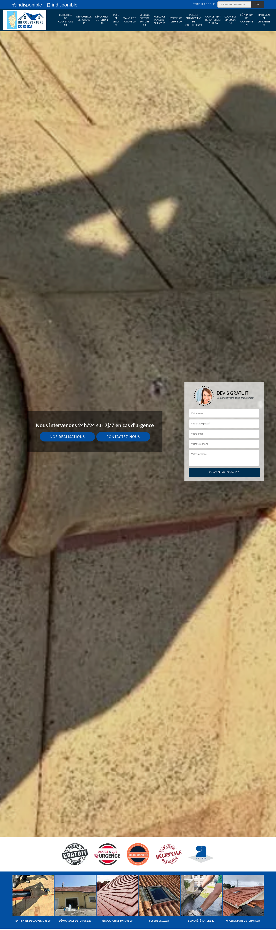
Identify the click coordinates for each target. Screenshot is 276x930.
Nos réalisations (67, 436)
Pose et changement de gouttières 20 (193, 20)
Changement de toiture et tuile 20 (213, 20)
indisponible (27, 5)
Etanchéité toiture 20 (129, 20)
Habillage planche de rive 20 (159, 20)
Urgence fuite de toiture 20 (144, 20)
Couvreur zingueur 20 (230, 20)
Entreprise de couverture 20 (65, 20)
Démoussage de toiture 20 (84, 20)
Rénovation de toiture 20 (102, 20)
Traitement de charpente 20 (264, 20)
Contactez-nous (123, 436)
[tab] (138, 465)
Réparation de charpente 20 (247, 20)
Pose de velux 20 (116, 20)
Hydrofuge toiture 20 (175, 20)
